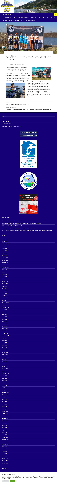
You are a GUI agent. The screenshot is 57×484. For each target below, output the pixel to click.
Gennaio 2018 (5, 413)
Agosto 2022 (4, 309)
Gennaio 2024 (5, 283)
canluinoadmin (20, 64)
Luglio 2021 (4, 338)
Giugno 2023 (4, 286)
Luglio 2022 (4, 312)
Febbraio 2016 (5, 458)
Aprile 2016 (4, 453)
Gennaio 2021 (5, 352)
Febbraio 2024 (5, 281)
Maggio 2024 (4, 274)
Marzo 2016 (4, 456)
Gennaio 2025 (5, 260)
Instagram (53, 17)
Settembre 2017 (5, 423)
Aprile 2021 (4, 345)
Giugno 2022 (4, 314)
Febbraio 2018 (5, 411)
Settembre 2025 (5, 243)
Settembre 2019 (5, 373)
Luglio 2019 (4, 375)
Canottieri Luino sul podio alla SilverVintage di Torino (13, 220)
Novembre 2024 (5, 262)
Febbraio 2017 (5, 437)
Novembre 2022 (5, 302)
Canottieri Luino (6, 14)
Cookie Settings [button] (5, 481)
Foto (3, 471)
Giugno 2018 (4, 401)
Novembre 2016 (5, 439)
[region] (28, 6)
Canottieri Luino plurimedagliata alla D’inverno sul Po (28, 103)
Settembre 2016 (5, 444)
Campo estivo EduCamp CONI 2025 (23, 17)
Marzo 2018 (4, 408)
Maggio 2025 (4, 250)
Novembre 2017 (5, 418)
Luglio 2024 (4, 269)
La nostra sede (41, 17)
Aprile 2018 (4, 406)
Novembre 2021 (5, 331)
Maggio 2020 (4, 361)
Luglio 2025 (4, 246)
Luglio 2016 (4, 446)
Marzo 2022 (4, 321)
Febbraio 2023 (5, 295)
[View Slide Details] (28, 181)
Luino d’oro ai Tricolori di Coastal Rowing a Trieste (12, 225)
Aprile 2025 (4, 253)
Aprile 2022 (4, 319)
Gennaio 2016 (5, 460)
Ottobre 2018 (5, 394)
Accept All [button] (13, 481)
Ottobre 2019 (5, 371)
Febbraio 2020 (5, 366)
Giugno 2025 (4, 248)
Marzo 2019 (4, 385)
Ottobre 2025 (5, 241)
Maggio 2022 (4, 316)
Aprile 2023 (4, 290)
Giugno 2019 (4, 378)
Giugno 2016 (4, 449)
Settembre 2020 (5, 356)
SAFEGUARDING (4, 20)
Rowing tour (33, 17)
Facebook (47, 17)
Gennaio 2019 (5, 390)
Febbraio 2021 (5, 349)
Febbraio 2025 (5, 257)
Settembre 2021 (5, 335)
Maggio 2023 (4, 288)
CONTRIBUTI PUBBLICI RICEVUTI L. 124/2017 (16, 20)
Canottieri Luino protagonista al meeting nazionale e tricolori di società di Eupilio (18, 228)
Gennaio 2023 (5, 297)
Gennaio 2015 (5, 463)
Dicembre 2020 (5, 354)
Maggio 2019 (4, 380)
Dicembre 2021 (5, 328)
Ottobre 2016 (5, 441)
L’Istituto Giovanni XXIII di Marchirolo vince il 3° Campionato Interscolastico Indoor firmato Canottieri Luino (28, 109)
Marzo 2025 (4, 255)
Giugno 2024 (4, 272)
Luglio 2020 (4, 359)
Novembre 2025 (5, 238)
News (14, 17)
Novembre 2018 (5, 392)
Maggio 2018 (4, 404)
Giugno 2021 (4, 340)
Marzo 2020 (4, 364)
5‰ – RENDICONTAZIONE (30, 20)
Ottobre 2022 (5, 305)
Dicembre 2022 (5, 300)
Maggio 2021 (4, 342)
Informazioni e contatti (6, 17)
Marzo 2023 (4, 293)
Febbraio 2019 (5, 387)
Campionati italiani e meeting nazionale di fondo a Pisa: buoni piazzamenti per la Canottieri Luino (21, 223)
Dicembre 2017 (5, 415)
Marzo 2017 (4, 434)
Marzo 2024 (4, 279)
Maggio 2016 (4, 451)
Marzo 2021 (4, 347)
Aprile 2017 (4, 432)
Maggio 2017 (4, 430)
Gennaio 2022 (5, 326)
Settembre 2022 (5, 307)
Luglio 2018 (4, 399)
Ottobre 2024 (5, 264)
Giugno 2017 (4, 427)
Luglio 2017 (4, 425)
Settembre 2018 (5, 397)
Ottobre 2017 (5, 420)
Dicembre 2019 (5, 368)
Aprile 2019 (4, 382)
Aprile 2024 (4, 276)
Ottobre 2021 (5, 333)
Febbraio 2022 (5, 323)
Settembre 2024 (5, 267)
